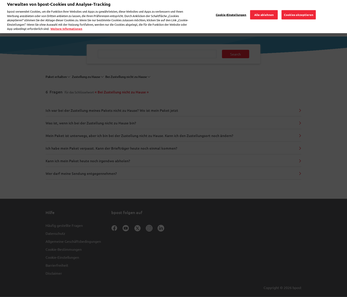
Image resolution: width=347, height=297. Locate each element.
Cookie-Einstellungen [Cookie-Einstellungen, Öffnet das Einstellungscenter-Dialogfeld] (231, 8)
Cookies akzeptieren (298, 8)
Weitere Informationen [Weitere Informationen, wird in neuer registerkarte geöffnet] (66, 23)
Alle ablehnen (264, 8)
